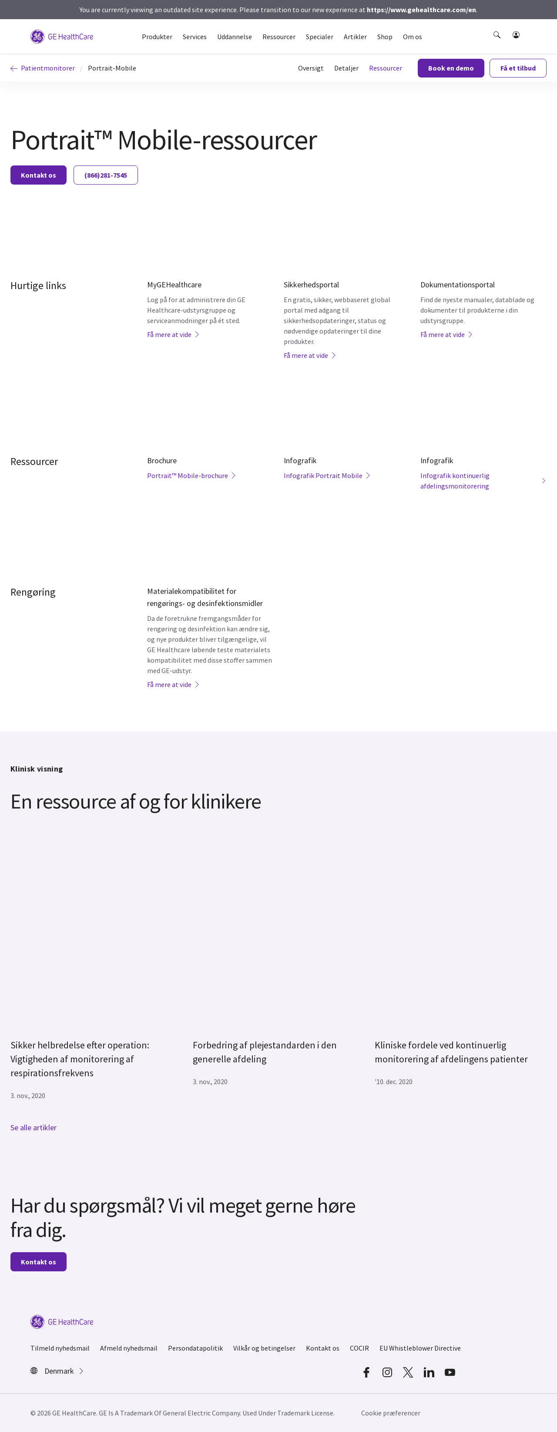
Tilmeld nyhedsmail (60, 1348)
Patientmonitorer (42, 68)
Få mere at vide (173, 334)
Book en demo (451, 68)
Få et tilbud (518, 68)
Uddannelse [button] (234, 36)
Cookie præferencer (390, 1412)
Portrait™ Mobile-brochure (192, 475)
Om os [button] (412, 36)
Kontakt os (38, 175)
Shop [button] (385, 36)
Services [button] (195, 36)
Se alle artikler (33, 1127)
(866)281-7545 (105, 175)
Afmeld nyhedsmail (129, 1348)
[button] (497, 42)
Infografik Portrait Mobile (327, 475)
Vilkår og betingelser (264, 1348)
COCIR (359, 1348)
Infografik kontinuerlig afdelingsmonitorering (483, 480)
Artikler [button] (355, 36)
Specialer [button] (319, 36)
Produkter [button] (157, 36)
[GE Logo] (61, 35)
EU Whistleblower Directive (420, 1348)
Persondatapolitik (195, 1348)
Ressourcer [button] (278, 36)
